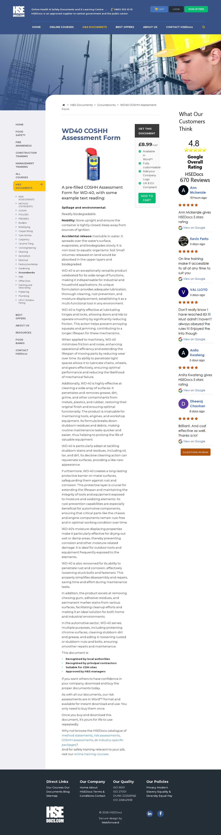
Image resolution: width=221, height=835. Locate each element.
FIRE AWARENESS (24, 144)
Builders (23, 223)
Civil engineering (27, 248)
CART (159, 9)
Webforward (110, 822)
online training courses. (91, 754)
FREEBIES (24, 218)
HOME (36, 27)
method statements (77, 735)
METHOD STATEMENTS (26, 205)
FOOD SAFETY (21, 133)
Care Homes (25, 235)
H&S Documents (81, 105)
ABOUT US (150, 27)
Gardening (24, 268)
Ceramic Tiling (26, 243)
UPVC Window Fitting (26, 301)
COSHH (23, 210)
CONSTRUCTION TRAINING (26, 154)
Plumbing (24, 296)
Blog (66, 791)
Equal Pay (165, 795)
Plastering (24, 292)
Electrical (23, 260)
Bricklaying (24, 227)
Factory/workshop (28, 264)
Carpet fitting (26, 231)
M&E (21, 276)
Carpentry (24, 239)
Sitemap (52, 795)
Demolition (24, 256)
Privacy (151, 787)
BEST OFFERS (125, 27)
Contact (100, 795)
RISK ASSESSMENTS (27, 198)
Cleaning (23, 251)
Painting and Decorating (25, 286)
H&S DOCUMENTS (95, 27)
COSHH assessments (77, 740)
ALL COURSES (22, 176)
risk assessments (107, 735)
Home (84, 787)
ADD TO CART (147, 198)
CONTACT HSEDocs (179, 27)
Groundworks (27, 272)
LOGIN (176, 9)
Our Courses (55, 787)
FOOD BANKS (20, 341)
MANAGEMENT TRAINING (25, 165)
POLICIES (24, 214)
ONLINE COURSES (62, 27)
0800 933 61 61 (123, 9)
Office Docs (24, 281)
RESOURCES (23, 332)
